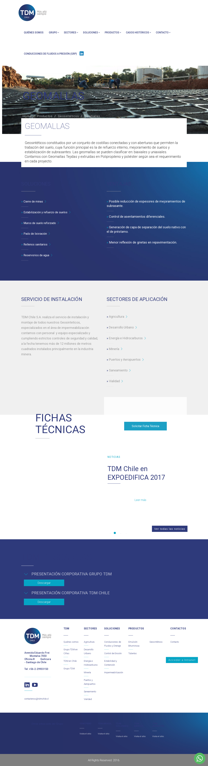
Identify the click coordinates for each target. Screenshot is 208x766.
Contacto (162, 32)
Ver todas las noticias (167, 533)
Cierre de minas (35, 201)
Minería (114, 349)
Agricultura (116, 317)
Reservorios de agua (38, 255)
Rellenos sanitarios (37, 244)
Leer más (141, 500)
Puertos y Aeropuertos (125, 360)
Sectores (70, 32)
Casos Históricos (137, 32)
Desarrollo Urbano (121, 327)
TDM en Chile (70, 660)
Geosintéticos (157, 637)
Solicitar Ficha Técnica (145, 426)
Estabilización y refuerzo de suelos (48, 212)
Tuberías (133, 649)
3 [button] (120, 533)
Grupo (53, 32)
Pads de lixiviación (36, 234)
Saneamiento (118, 370)
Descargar (44, 581)
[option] (148, 483)
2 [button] (115, 533)
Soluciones (90, 32)
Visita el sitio (86, 733)
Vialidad (114, 381)
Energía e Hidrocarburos (126, 338)
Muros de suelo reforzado (42, 223)
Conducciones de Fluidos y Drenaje (112, 641)
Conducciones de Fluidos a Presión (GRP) (50, 53)
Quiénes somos (34, 32)
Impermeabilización (115, 676)
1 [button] (109, 533)
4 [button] (125, 533)
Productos (112, 32)
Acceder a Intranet (181, 656)
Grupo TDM (69, 668)
